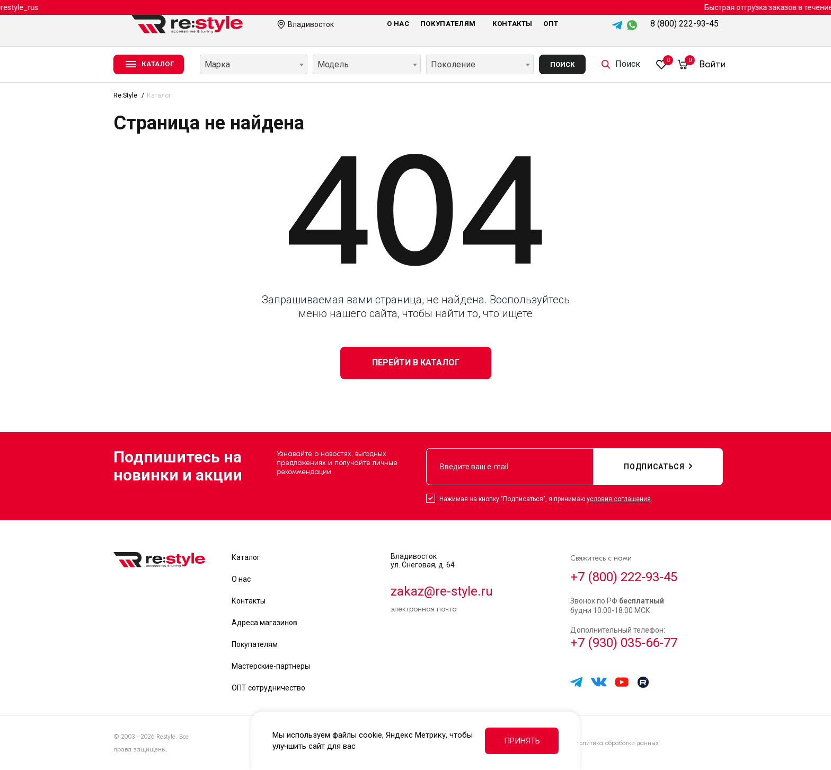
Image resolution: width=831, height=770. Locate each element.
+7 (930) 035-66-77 (623, 642)
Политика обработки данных (616, 743)
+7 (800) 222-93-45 (623, 577)
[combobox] (253, 64)
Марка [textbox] (217, 64)
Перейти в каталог (415, 362)
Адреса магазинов (264, 622)
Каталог (246, 557)
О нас (398, 24)
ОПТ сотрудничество (268, 688)
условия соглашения (619, 499)
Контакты (512, 24)
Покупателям (451, 24)
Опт (551, 24)
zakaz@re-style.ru (442, 591)
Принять (522, 741)
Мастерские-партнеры (271, 666)
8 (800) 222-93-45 (684, 24)
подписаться (658, 466)
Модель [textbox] (333, 64)
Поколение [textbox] (453, 64)
